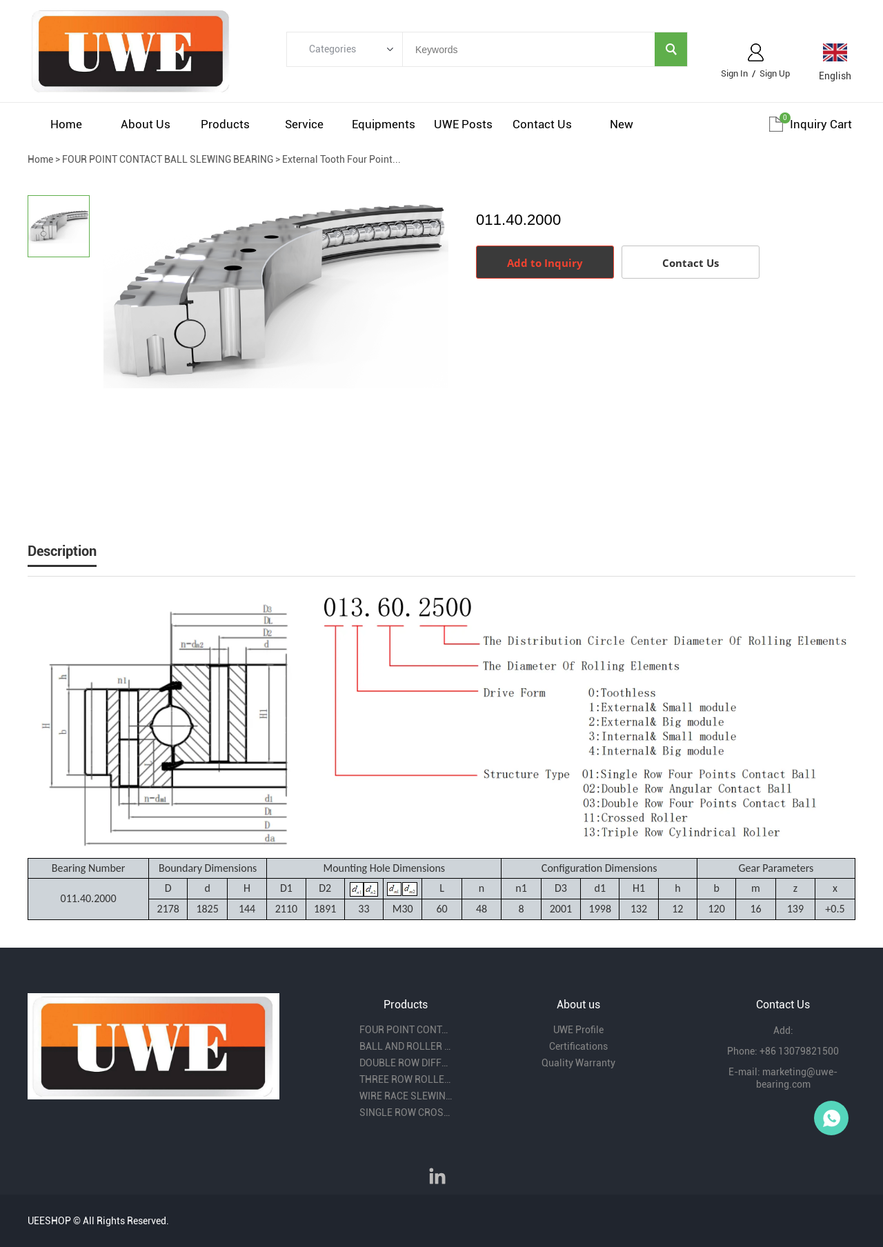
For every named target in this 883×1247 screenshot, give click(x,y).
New (621, 124)
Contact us (542, 124)
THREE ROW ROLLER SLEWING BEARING (405, 1079)
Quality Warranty (578, 1062)
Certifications (578, 1046)
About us (145, 124)
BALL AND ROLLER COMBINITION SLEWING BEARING (405, 1046)
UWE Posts (463, 124)
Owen (831, 1118)
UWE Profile (578, 1029)
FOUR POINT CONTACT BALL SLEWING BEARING (167, 159)
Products (225, 124)
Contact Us (690, 263)
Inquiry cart (821, 124)
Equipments (383, 124)
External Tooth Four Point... (341, 159)
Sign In (734, 73)
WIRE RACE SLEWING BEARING (405, 1095)
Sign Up (775, 73)
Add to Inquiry (545, 263)
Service (304, 124)
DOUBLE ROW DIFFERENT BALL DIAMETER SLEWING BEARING (405, 1062)
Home (66, 124)
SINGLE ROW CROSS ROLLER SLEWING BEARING (405, 1112)
